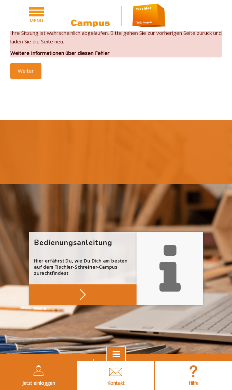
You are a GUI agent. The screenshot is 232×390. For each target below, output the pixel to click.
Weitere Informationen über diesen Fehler (59, 53)
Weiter (26, 70)
